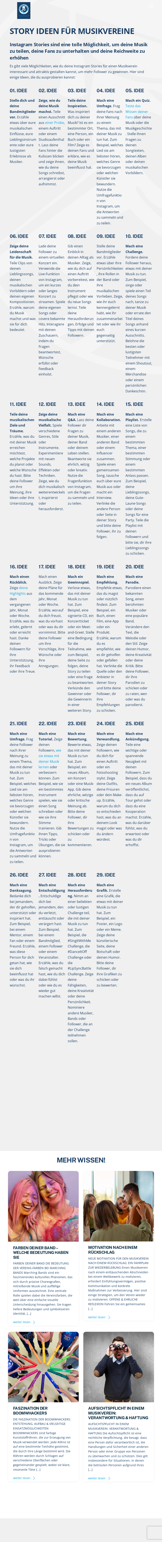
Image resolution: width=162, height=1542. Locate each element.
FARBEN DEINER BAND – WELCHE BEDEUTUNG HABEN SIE (41, 1252)
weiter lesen (21, 1322)
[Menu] (151, 5)
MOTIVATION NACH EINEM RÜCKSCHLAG (112, 1249)
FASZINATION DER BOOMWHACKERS (30, 1410)
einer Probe (54, 122)
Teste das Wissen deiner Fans (137, 111)
